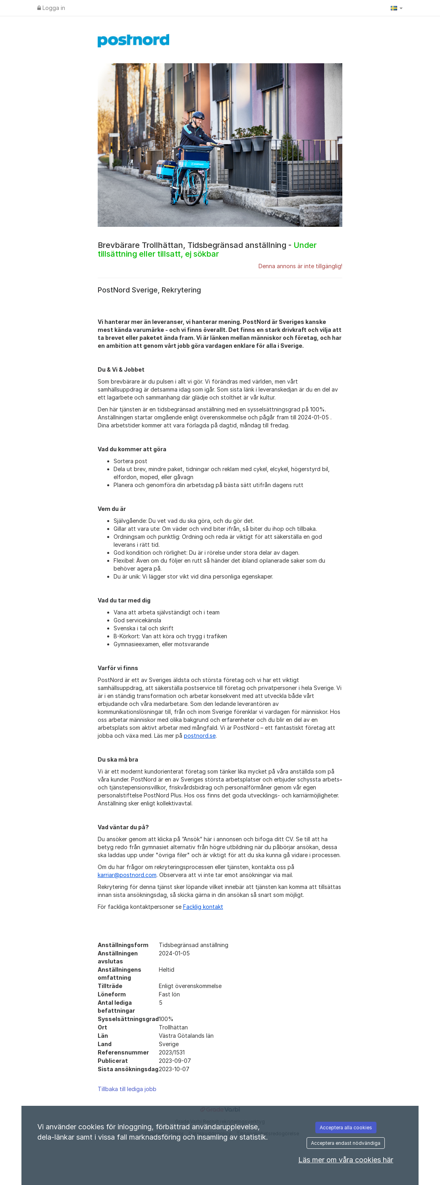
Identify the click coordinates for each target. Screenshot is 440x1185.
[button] (397, 8)
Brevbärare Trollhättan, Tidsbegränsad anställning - (207, 249)
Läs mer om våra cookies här (345, 1160)
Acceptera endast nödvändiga (345, 1143)
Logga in (51, 7)
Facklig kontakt (203, 906)
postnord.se (200, 735)
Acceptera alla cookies (346, 1127)
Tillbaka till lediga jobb (127, 1089)
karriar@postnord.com (127, 874)
